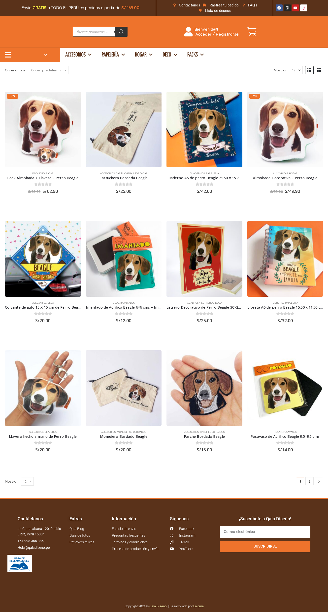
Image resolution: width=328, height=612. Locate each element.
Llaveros (51, 432)
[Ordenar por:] (48, 70)
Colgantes (39, 302)
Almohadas (280, 173)
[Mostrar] (296, 70)
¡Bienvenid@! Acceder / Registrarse (211, 32)
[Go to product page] (43, 130)
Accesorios (78, 54)
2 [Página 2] (309, 481)
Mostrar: (280, 70)
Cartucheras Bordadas (131, 173)
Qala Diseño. (158, 606)
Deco (170, 54)
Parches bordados (212, 432)
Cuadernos (197, 173)
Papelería (113, 54)
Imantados (127, 302)
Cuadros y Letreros (200, 302)
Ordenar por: (15, 70)
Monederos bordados (131, 432)
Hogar (144, 54)
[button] (309, 70)
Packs (195, 54)
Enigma (198, 606)
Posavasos (289, 432)
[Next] (319, 481)
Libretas (278, 302)
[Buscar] (121, 32)
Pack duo (38, 173)
